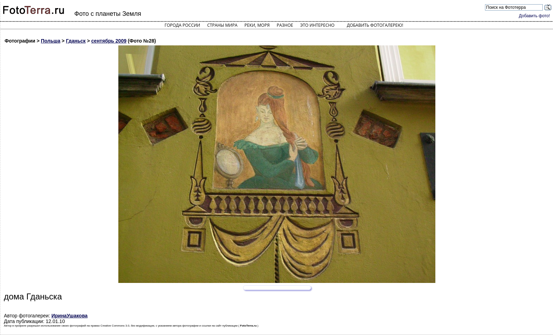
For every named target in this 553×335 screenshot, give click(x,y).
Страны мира (222, 25)
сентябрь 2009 (108, 41)
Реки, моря (256, 25)
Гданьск (76, 41)
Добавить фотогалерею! (375, 25)
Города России (182, 25)
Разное (285, 25)
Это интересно (317, 25)
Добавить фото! (534, 15)
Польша (50, 41)
